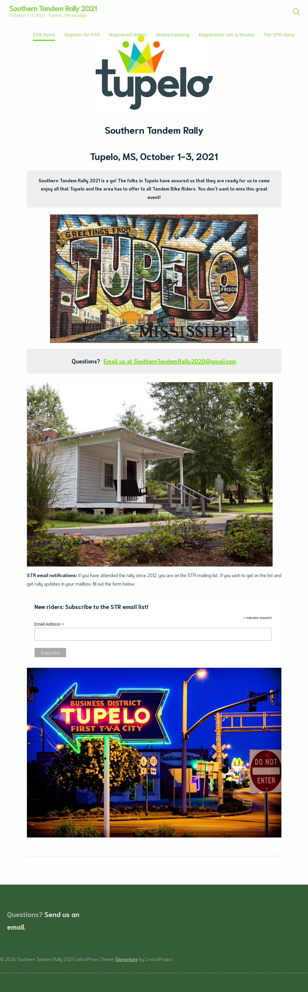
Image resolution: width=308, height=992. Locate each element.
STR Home (44, 34)
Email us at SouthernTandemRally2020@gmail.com (170, 361)
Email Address (49, 624)
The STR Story (279, 34)
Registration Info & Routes (226, 34)
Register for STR (82, 34)
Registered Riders (128, 34)
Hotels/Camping (173, 34)
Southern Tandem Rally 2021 (53, 8)
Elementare (127, 959)
